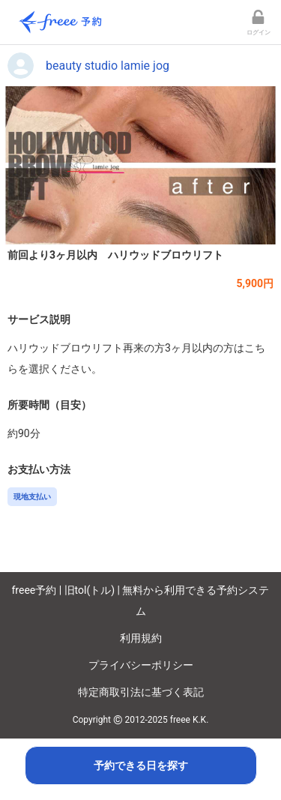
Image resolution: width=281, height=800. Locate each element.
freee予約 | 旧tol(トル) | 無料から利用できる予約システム (141, 600)
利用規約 (141, 638)
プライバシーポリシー (140, 665)
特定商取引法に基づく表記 (141, 692)
